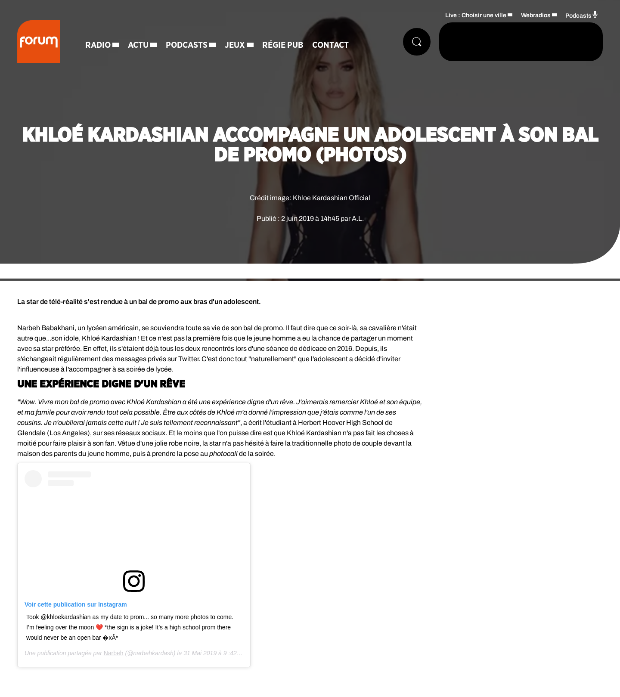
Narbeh (114, 653)
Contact (330, 45)
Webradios (536, 15)
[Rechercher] (417, 42)
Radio (98, 45)
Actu (138, 45)
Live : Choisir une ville (475, 15)
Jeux (235, 45)
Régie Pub (283, 45)
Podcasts (187, 45)
